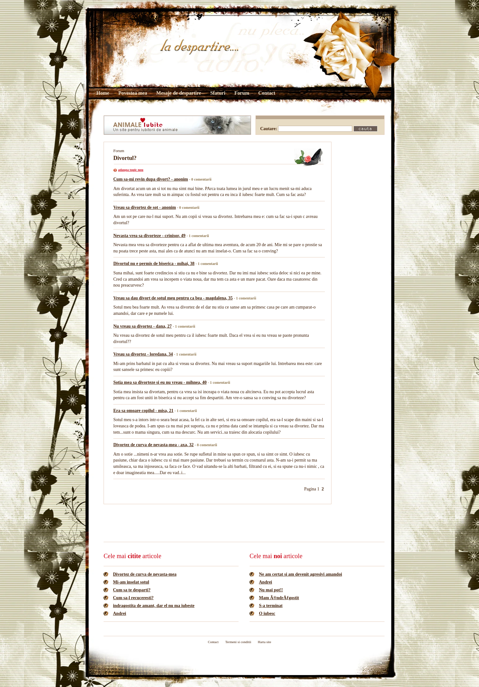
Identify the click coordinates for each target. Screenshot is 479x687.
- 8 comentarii (206, 445)
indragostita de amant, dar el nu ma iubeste (154, 605)
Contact (266, 93)
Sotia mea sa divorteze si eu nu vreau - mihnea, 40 (160, 382)
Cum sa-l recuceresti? (133, 597)
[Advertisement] (218, 522)
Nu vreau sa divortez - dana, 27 (142, 326)
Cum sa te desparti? (131, 590)
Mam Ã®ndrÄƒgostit (279, 597)
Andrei (119, 613)
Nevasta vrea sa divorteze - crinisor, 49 (149, 235)
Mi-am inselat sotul (131, 582)
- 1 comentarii (197, 236)
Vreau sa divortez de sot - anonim (144, 207)
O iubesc (267, 613)
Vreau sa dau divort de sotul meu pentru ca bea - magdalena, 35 (173, 298)
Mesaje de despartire (178, 93)
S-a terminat (271, 605)
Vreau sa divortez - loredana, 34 (143, 354)
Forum (241, 93)
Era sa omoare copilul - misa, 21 (143, 410)
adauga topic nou (130, 170)
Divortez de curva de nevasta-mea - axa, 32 (153, 444)
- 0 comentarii (200, 179)
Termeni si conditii (238, 642)
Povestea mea (132, 93)
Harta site (264, 642)
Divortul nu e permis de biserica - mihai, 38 (154, 263)
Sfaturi (217, 93)
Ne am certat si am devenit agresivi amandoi (300, 574)
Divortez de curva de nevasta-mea (144, 574)
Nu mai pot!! (271, 590)
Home (102, 93)
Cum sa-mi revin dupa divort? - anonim (150, 179)
